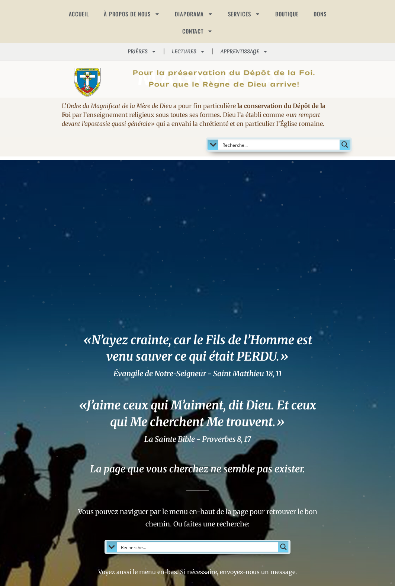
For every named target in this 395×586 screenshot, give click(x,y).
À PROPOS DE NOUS (132, 13)
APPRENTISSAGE (244, 51)
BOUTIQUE (287, 14)
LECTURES (188, 51)
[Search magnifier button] (345, 144)
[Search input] (279, 144)
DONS (320, 14)
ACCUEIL (79, 14)
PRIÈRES (142, 51)
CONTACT (197, 31)
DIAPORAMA (194, 13)
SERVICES (244, 13)
